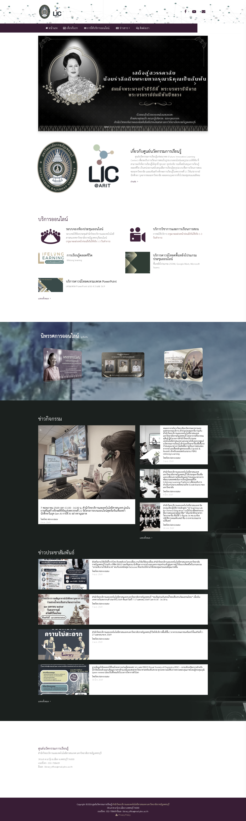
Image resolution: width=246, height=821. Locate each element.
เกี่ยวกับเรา (94, 28)
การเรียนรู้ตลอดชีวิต (79, 255)
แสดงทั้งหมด (44, 298)
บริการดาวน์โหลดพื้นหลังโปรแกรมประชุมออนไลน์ (175, 257)
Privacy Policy (123, 814)
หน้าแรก (76, 28)
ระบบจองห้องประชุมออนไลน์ (84, 229)
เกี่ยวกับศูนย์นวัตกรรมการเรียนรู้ (156, 151)
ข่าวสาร (146, 28)
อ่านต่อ (135, 181)
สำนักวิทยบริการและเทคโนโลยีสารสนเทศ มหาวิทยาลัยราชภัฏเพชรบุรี (140, 804)
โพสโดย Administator (49, 519)
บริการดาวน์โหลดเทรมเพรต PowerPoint (91, 281)
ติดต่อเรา (167, 28)
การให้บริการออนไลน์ (121, 28)
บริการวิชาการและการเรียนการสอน (176, 229)
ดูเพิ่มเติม (84, 337)
